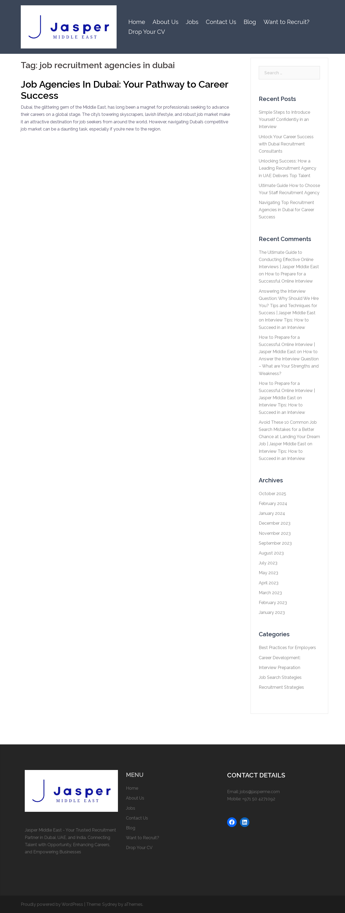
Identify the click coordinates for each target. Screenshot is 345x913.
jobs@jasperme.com (260, 791)
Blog (250, 21)
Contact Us (221, 21)
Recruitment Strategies (281, 687)
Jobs (192, 21)
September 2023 (275, 543)
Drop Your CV (146, 31)
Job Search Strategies (280, 677)
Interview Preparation (279, 667)
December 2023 (274, 523)
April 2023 (268, 582)
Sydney (109, 904)
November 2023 (275, 533)
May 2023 (268, 572)
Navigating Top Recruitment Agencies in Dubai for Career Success (286, 209)
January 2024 (272, 513)
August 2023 (271, 553)
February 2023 (273, 602)
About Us (165, 21)
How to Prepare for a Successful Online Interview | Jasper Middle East (287, 344)
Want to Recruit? (286, 21)
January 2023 (272, 612)
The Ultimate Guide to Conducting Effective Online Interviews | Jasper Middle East (289, 259)
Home (136, 21)
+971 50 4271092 (258, 798)
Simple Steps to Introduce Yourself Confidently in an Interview (284, 119)
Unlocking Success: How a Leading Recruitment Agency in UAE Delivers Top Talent (287, 168)
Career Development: (280, 657)
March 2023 (270, 592)
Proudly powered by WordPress (52, 904)
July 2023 (268, 562)
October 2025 (272, 493)
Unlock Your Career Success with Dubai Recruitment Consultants (286, 144)
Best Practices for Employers (287, 647)
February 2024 (273, 503)
